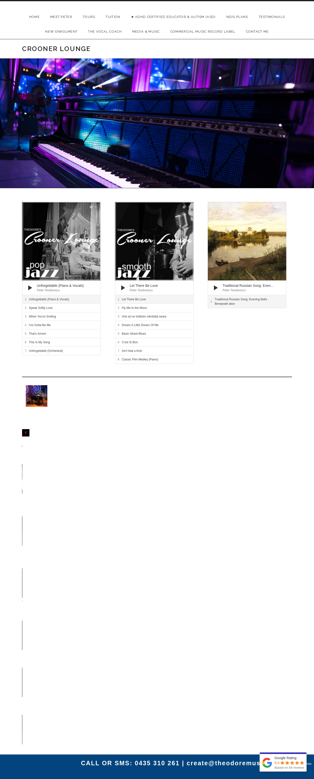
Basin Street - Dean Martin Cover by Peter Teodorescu (209, 530)
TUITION (113, 17)
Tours (89, 17)
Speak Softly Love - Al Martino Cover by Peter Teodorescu (264, 530)
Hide (309, 764)
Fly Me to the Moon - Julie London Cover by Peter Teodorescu (155, 585)
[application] (61, 248)
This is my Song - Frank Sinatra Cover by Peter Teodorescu (102, 585)
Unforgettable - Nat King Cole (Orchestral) (209, 472)
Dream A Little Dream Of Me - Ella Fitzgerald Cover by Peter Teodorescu (47, 588)
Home (34, 17)
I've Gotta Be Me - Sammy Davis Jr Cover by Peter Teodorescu (263, 585)
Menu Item (138, 731)
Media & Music (146, 31)
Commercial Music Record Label (203, 31)
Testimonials (272, 17)
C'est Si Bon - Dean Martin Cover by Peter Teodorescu (46, 530)
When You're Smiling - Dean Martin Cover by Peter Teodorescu (101, 475)
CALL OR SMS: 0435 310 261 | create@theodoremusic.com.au (187, 763)
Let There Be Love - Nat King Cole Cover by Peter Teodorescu (211, 585)
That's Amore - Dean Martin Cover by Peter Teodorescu (100, 530)
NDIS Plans (237, 17)
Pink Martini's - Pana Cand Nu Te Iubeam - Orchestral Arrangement (154, 648)
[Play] (30, 287)
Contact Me (257, 31)
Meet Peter (61, 17)
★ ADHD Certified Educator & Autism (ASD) (173, 17)
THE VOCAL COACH (105, 31)
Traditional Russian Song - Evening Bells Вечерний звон (153, 475)
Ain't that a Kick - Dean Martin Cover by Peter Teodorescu (156, 530)
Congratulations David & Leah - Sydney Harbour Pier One (47, 475)
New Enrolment (61, 31)
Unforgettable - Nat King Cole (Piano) (261, 472)
